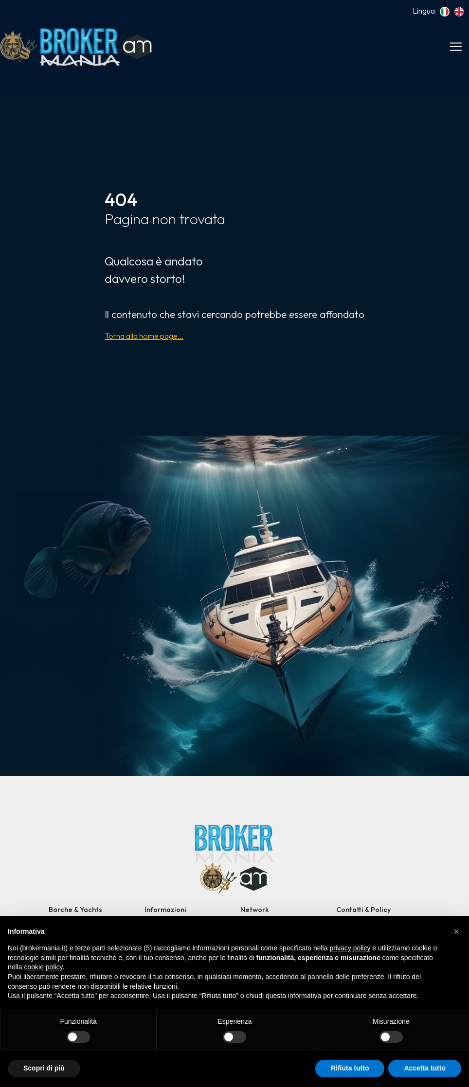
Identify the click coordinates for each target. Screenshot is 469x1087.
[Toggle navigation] (456, 46)
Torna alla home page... (144, 336)
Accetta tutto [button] (425, 1068)
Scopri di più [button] (44, 1068)
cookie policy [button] (43, 967)
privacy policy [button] (349, 948)
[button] (456, 931)
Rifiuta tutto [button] (350, 1068)
